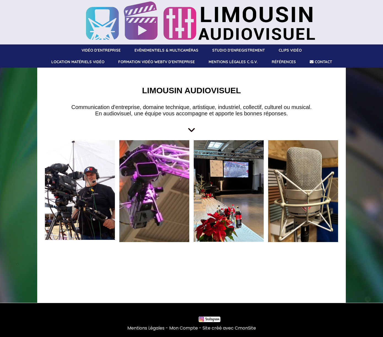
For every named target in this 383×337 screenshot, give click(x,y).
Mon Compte (183, 328)
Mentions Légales (145, 328)
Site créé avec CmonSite (229, 328)
